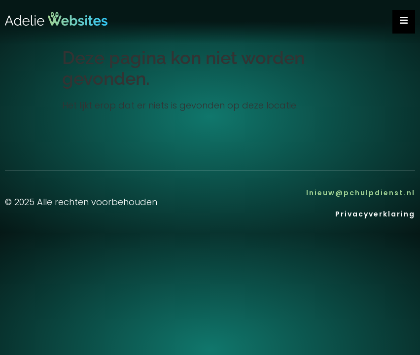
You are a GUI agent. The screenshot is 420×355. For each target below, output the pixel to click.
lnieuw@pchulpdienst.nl (360, 194)
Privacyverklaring (375, 215)
